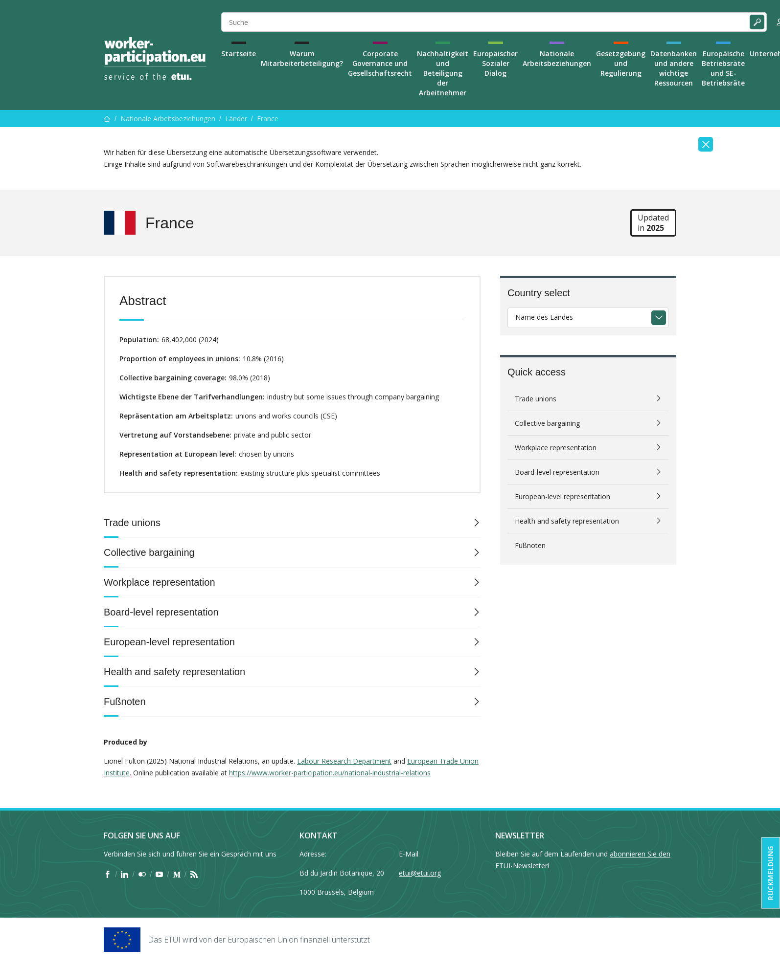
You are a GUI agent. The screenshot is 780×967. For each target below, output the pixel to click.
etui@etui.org (420, 873)
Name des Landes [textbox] (544, 317)
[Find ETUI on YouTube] (159, 874)
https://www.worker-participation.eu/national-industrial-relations (330, 772)
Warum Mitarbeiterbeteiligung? (302, 58)
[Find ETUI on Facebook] (107, 874)
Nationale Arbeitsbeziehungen (557, 58)
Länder (236, 118)
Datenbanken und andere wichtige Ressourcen (673, 68)
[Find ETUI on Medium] (177, 874)
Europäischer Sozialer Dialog (495, 63)
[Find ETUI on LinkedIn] (124, 874)
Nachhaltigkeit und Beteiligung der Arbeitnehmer (442, 73)
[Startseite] (107, 118)
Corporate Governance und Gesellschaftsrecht (380, 63)
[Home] (155, 58)
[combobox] (588, 318)
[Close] (705, 144)
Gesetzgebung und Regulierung (620, 63)
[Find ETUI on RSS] (194, 874)
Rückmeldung (770, 873)
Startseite (238, 53)
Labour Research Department (344, 761)
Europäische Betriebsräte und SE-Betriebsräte (723, 68)
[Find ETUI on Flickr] (142, 874)
